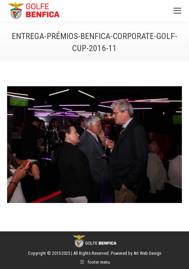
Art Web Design (147, 253)
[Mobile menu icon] (177, 10)
